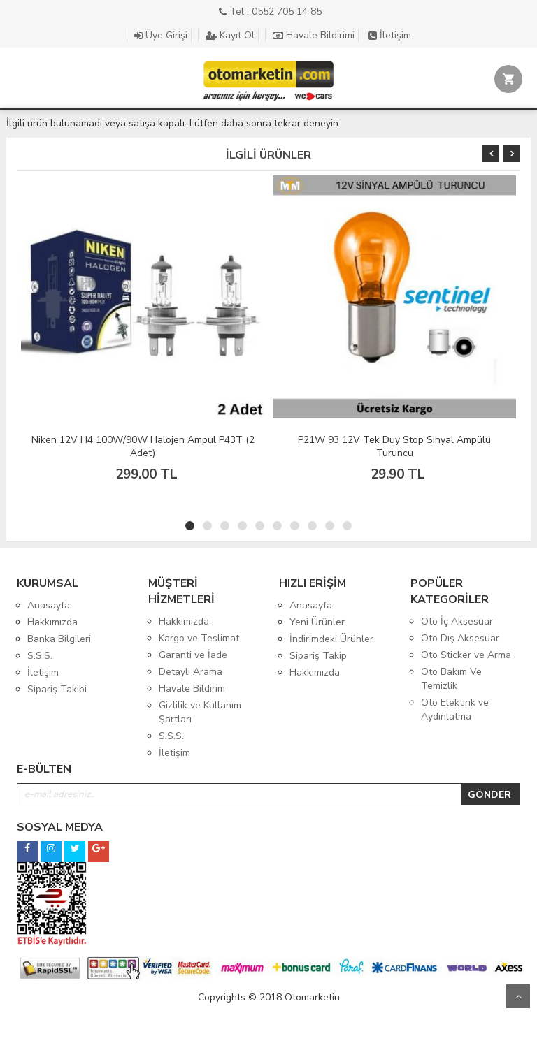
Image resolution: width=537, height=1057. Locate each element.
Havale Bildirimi (314, 35)
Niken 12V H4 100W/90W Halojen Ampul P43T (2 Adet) (143, 446)
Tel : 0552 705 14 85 (270, 11)
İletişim (389, 35)
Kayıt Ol (230, 35)
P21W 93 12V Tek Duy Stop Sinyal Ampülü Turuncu (394, 446)
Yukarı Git (518, 996)
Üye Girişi (160, 35)
